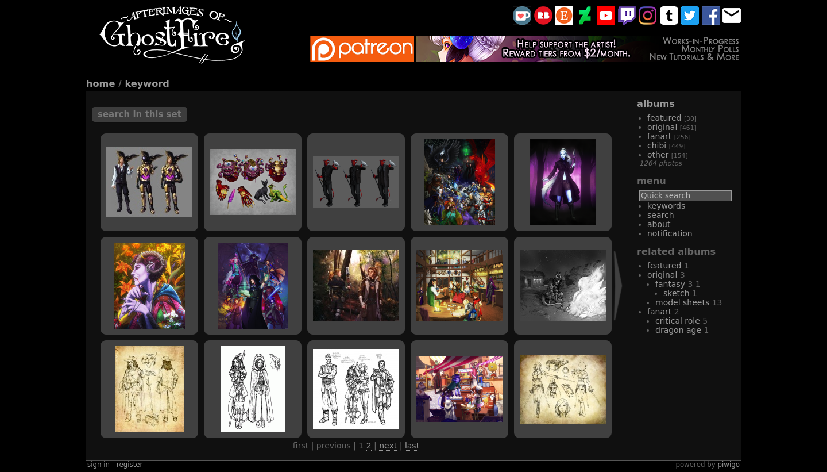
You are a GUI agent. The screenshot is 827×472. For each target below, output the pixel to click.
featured (664, 117)
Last (412, 445)
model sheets (682, 302)
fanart (659, 136)
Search (660, 215)
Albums (656, 103)
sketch (676, 293)
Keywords (666, 205)
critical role (677, 320)
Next (388, 445)
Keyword (147, 83)
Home (100, 83)
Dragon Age (678, 330)
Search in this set (139, 114)
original (662, 127)
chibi (656, 145)
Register (130, 465)
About (658, 224)
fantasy (670, 284)
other (657, 154)
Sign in (98, 465)
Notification (670, 233)
